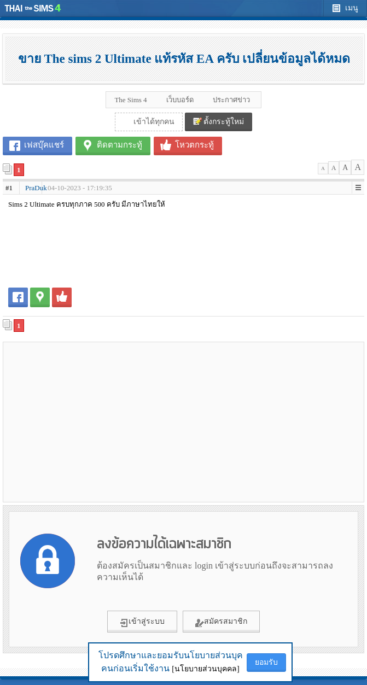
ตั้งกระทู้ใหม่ (218, 121)
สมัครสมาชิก (221, 622)
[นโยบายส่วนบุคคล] (205, 669)
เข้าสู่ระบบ (142, 622)
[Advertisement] (184, 421)
